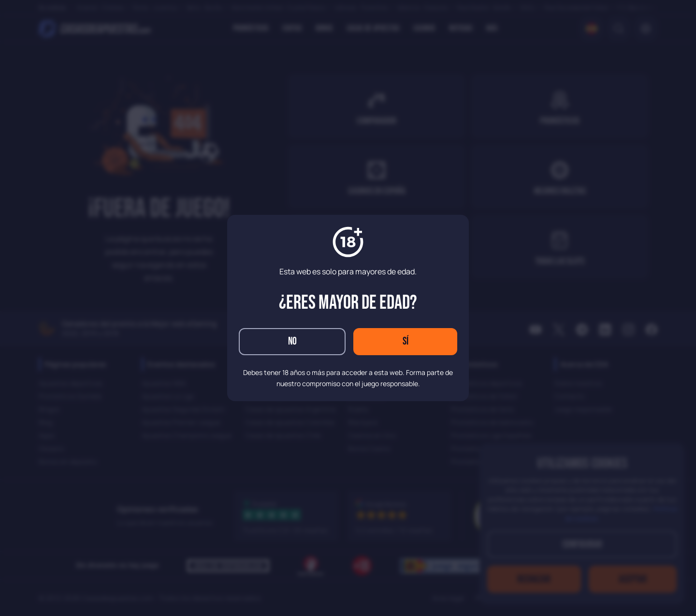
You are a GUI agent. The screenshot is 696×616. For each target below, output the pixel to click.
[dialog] (348, 308)
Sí (405, 341)
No (292, 341)
